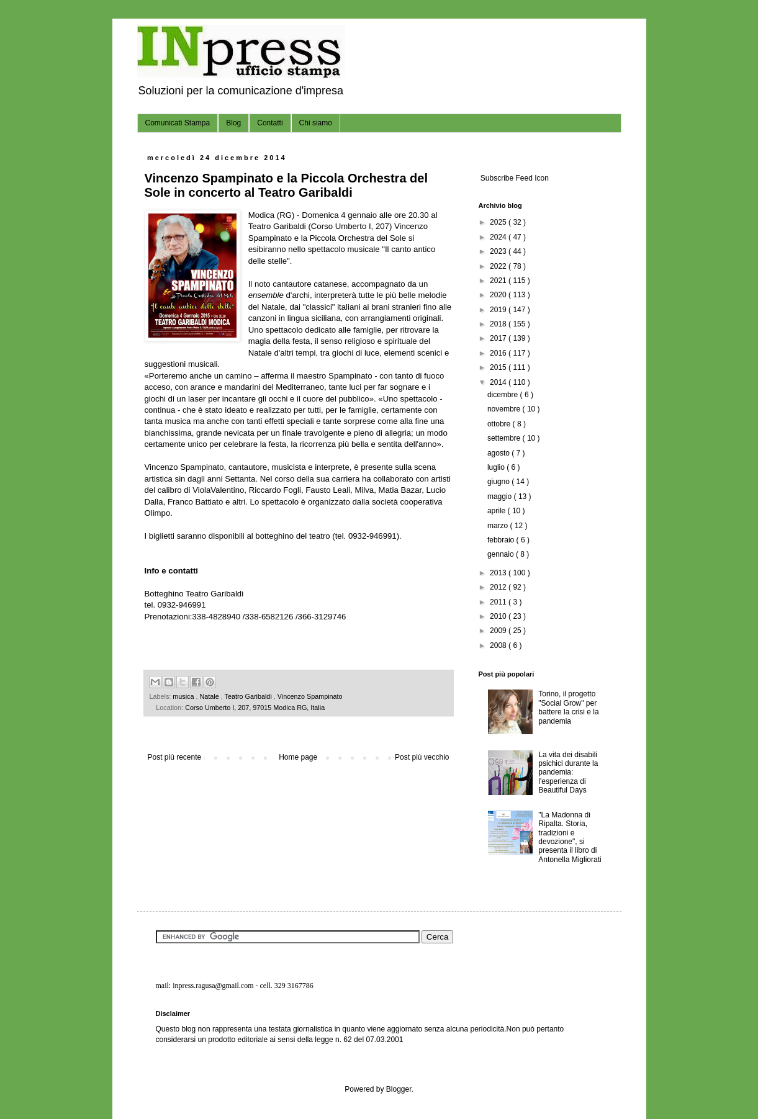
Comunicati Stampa (177, 123)
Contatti (269, 123)
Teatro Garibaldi (249, 696)
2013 (499, 572)
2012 (499, 587)
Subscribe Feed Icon (514, 178)
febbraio (502, 540)
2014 (499, 382)
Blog (233, 123)
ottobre (500, 424)
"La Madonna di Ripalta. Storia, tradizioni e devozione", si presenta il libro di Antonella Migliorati (569, 837)
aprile (497, 510)
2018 (499, 324)
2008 (499, 645)
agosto (499, 453)
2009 (499, 630)
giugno (499, 481)
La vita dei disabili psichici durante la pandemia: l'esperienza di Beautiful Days (568, 772)
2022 (499, 266)
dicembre (503, 394)
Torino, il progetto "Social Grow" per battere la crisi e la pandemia (568, 707)
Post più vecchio (422, 757)
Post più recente (175, 757)
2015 (499, 367)
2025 (499, 222)
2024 (499, 237)
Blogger (399, 1089)
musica (184, 696)
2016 (499, 353)
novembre (505, 409)
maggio (500, 496)
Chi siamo (315, 123)
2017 (499, 338)
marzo (498, 525)
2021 (499, 280)
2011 (499, 602)
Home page (298, 757)
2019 (499, 309)
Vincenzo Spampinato (310, 696)
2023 (499, 251)
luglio (497, 467)
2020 (499, 294)
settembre (505, 438)
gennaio (501, 554)
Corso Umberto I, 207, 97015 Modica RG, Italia (255, 707)
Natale (210, 696)
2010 (499, 616)
